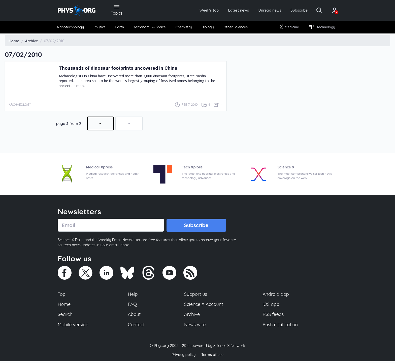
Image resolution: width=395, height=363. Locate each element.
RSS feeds (273, 316)
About (134, 316)
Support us (195, 295)
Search (65, 316)
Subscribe (294, 10)
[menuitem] (72, 27)
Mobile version (73, 326)
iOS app (271, 306)
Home (64, 306)
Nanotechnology (72, 27)
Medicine (289, 27)
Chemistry (184, 27)
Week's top (199, 10)
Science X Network (229, 347)
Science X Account (204, 306)
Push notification (280, 326)
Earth (120, 27)
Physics (100, 27)
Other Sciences (235, 27)
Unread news (263, 10)
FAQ (132, 306)
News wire (195, 326)
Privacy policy (183, 356)
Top (62, 295)
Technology (321, 27)
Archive (192, 316)
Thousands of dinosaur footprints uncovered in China (121, 69)
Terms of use (212, 356)
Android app (275, 295)
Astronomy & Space (149, 27)
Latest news (230, 10)
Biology (207, 27)
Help (133, 295)
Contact (136, 326)
